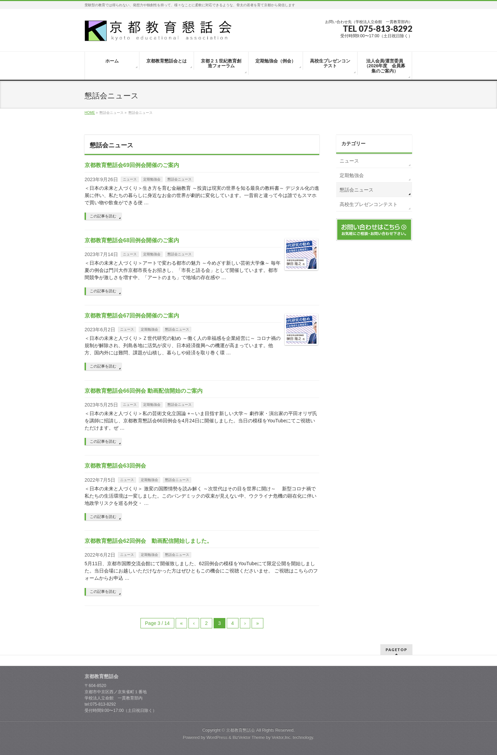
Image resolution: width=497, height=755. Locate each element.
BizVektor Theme (249, 737)
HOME (90, 113)
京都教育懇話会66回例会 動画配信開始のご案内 (144, 391)
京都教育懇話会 (240, 730)
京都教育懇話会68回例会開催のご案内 (132, 240)
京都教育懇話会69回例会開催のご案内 (132, 165)
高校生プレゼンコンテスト (369, 204)
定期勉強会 (151, 179)
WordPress (216, 737)
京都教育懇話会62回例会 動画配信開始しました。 (148, 541)
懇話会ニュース (179, 179)
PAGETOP (396, 649)
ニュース (130, 179)
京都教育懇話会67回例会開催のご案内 (132, 315)
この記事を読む (103, 216)
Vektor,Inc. (282, 737)
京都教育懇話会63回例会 (115, 466)
